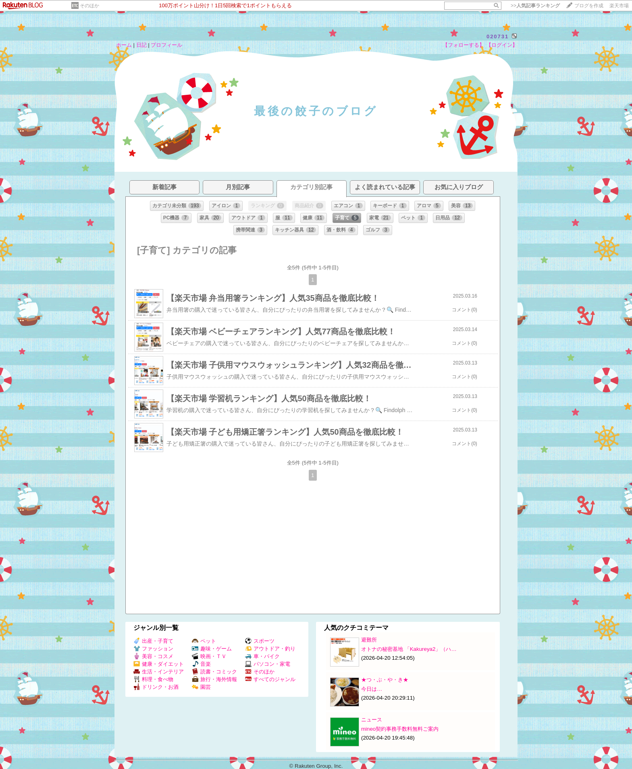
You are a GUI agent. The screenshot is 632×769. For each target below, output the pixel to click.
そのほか (89, 5)
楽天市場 (619, 5)
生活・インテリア (158, 672)
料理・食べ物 (153, 679)
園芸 (201, 687)
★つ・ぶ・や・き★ (384, 680)
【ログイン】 (502, 45)
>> (535, 5)
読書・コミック (214, 672)
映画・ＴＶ (209, 656)
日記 (141, 45)
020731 (497, 36)
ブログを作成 (588, 5)
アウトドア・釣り (270, 649)
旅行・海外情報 (214, 679)
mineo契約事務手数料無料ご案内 (400, 729)
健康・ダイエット (158, 664)
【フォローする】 (463, 45)
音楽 (201, 664)
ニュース (371, 720)
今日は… (371, 689)
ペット (204, 641)
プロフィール (166, 45)
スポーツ (259, 641)
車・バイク (262, 656)
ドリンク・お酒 (156, 687)
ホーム (124, 45)
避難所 (369, 640)
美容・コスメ (153, 656)
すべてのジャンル (270, 679)
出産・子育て (153, 641)
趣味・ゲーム (212, 649)
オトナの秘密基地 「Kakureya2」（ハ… (409, 649)
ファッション (153, 649)
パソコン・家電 (267, 664)
